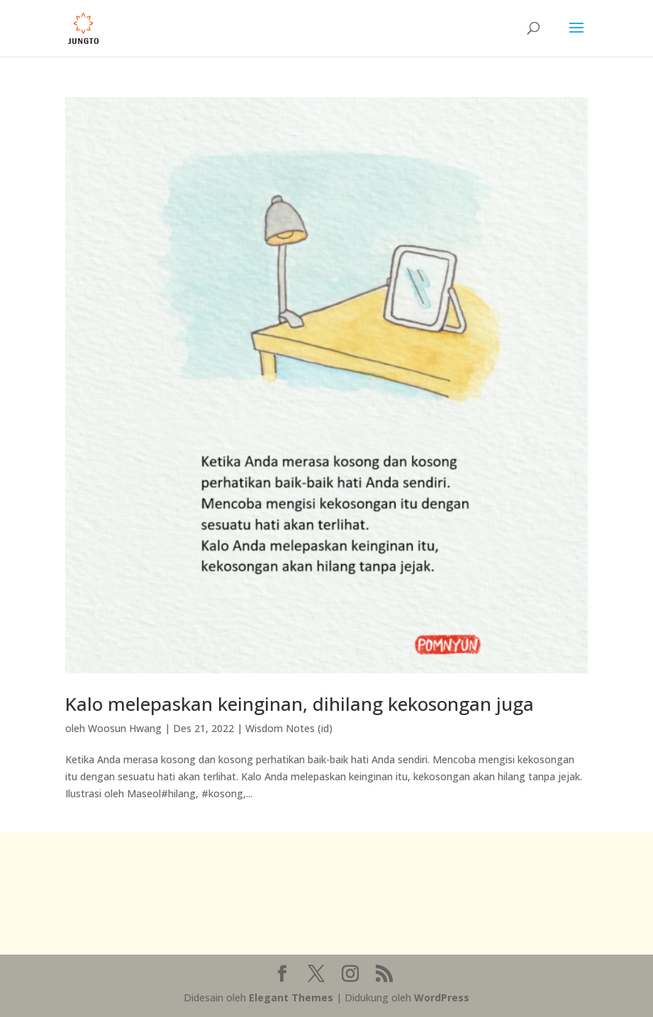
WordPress (441, 997)
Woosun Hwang (125, 728)
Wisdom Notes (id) (289, 728)
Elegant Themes (291, 997)
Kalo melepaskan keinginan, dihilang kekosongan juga (299, 704)
